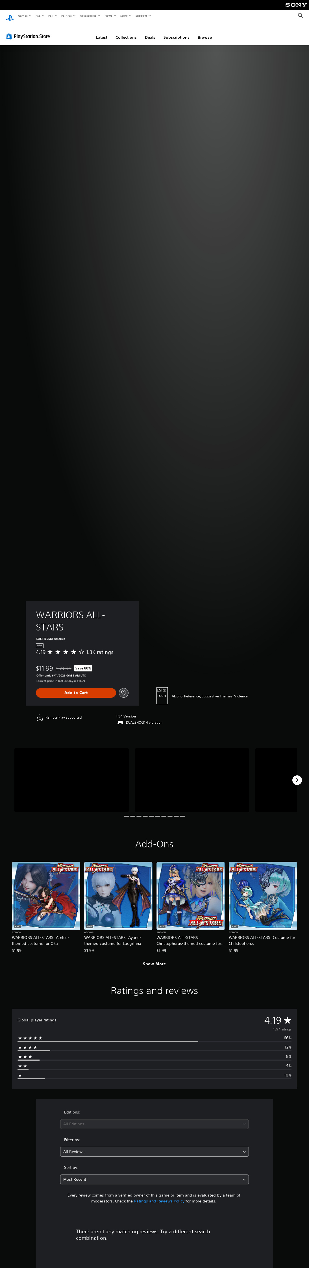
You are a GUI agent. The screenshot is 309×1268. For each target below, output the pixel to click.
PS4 (51, 16)
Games (22, 16)
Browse (205, 31)
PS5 (38, 16)
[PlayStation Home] (10, 15)
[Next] (297, 775)
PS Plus (66, 16)
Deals (150, 31)
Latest (101, 31)
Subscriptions (177, 31)
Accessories (88, 16)
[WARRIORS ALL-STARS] (71, 775)
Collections (126, 31)
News (108, 16)
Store (124, 16)
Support (141, 16)
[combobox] (154, 1119)
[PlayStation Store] (29, 30)
